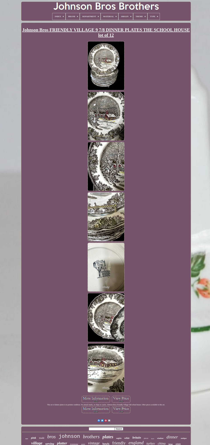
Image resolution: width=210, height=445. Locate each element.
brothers (91, 436)
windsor (160, 438)
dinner (172, 436)
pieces (146, 438)
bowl (152, 438)
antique (184, 438)
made (41, 438)
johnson (69, 436)
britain (136, 437)
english (118, 438)
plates (108, 436)
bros (51, 436)
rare (26, 438)
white (127, 438)
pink (33, 437)
